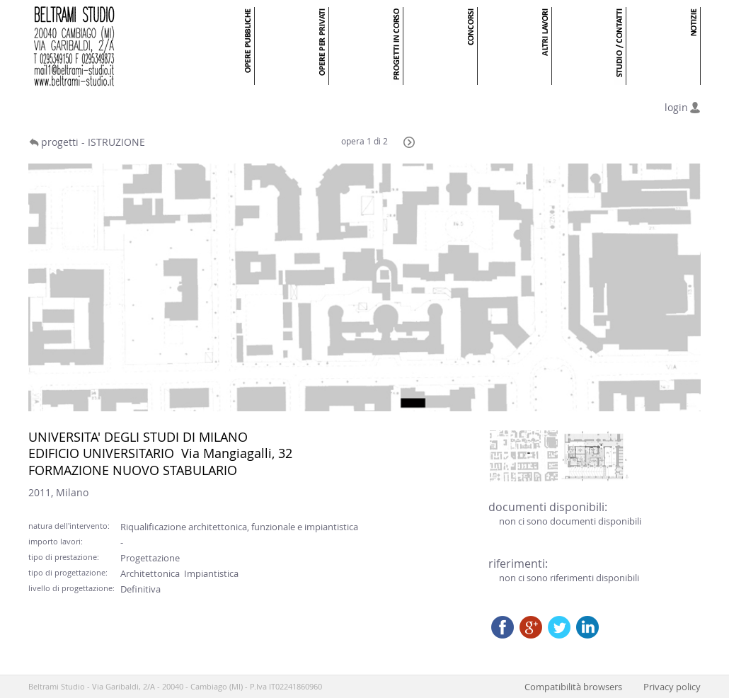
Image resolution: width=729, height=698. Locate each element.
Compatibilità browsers (573, 686)
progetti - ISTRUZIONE (93, 142)
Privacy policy (672, 686)
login (676, 107)
